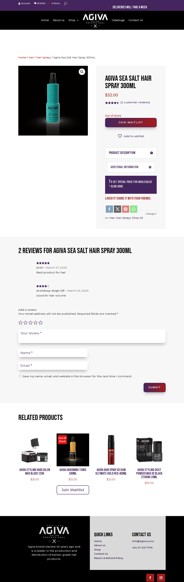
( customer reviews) (135, 80)
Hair (31, 35)
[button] (82, 49)
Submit (154, 365)
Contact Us (136, 20)
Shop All (137, 195)
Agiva (73, 578)
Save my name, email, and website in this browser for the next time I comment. (77, 354)
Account (24, 3)
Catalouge (118, 20)
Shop (71, 20)
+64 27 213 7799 (142, 525)
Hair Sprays (43, 35)
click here (117, 164)
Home (45, 20)
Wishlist (39, 3)
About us (59, 20)
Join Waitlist (131, 100)
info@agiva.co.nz (143, 518)
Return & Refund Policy (108, 535)
